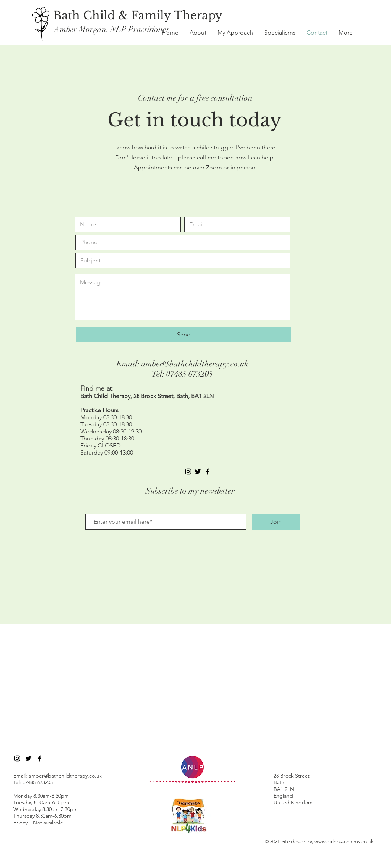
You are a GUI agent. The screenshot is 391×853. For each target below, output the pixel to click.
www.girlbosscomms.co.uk (344, 841)
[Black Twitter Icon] (198, 471)
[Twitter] (28, 758)
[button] (345, 32)
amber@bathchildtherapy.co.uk (194, 364)
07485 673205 (189, 374)
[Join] (276, 522)
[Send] (183, 334)
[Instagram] (188, 471)
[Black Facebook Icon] (207, 471)
